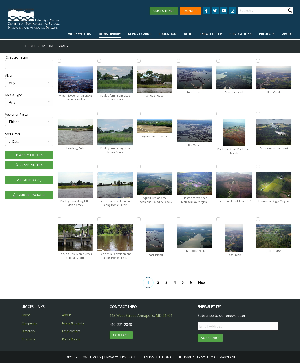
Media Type (11, 95)
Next (203, 282)
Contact (121, 335)
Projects (267, 33)
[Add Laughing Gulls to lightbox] (58, 113)
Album (7, 75)
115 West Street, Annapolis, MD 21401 (141, 315)
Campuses (29, 323)
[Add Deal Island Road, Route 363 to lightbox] (219, 166)
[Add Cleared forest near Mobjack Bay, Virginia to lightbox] (179, 166)
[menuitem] (79, 34)
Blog (188, 33)
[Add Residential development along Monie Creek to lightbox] (98, 166)
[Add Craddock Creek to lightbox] (179, 219)
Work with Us (79, 33)
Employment (71, 331)
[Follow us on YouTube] (223, 10)
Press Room (71, 339)
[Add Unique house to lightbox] (138, 61)
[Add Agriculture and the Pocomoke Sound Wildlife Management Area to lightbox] (138, 166)
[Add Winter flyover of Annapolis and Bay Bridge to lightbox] (58, 61)
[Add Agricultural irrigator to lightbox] (138, 113)
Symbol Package (27, 195)
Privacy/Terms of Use (122, 357)
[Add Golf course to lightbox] (260, 219)
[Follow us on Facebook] (206, 10)
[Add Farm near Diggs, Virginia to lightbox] (260, 166)
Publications (240, 33)
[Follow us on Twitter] (215, 10)
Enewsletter (211, 33)
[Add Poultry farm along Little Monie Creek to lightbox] (58, 166)
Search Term (14, 57)
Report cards (139, 33)
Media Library (110, 33)
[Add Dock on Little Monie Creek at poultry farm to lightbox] (58, 219)
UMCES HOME (163, 11)
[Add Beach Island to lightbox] (138, 219)
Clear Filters (27, 164)
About (287, 33)
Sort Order (10, 134)
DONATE (190, 11)
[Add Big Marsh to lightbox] (179, 113)
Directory (28, 331)
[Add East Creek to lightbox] (219, 219)
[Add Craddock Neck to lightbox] (219, 61)
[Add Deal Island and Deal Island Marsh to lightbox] (219, 113)
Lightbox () (27, 180)
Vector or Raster (14, 114)
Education (167, 33)
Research (28, 339)
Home (30, 46)
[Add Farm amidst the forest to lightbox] (260, 113)
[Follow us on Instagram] (232, 10)
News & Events (73, 323)
